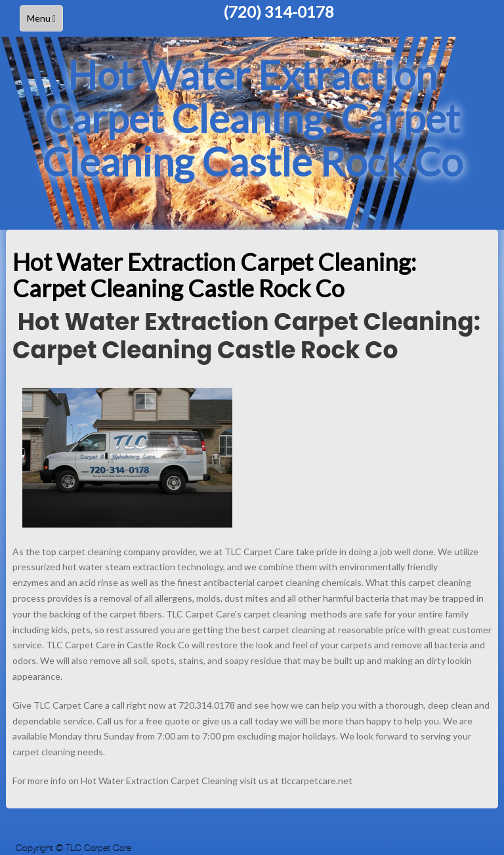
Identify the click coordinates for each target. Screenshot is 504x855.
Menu (44, 21)
